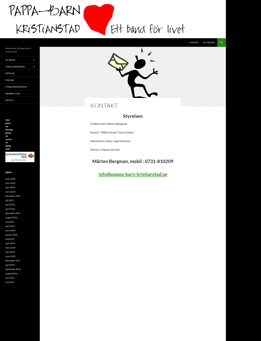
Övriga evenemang (15, 66)
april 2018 (10, 252)
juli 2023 (9, 200)
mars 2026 (10, 178)
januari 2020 (11, 234)
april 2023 (10, 204)
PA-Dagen (10, 60)
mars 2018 (10, 256)
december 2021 (12, 213)
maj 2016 (9, 282)
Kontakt (194, 42)
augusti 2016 (11, 273)
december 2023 (12, 196)
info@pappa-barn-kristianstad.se (133, 174)
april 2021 (10, 226)
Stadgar (9, 80)
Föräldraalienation (16, 87)
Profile (9, 100)
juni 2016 (9, 277)
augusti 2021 (11, 217)
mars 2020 (10, 230)
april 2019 (10, 243)
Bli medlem (209, 42)
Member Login (12, 93)
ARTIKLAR (9, 73)
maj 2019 (9, 239)
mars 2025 (10, 183)
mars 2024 (10, 191)
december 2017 (12, 260)
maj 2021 (9, 221)
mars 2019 (10, 247)
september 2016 (13, 269)
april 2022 (10, 209)
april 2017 (10, 265)
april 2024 (10, 187)
